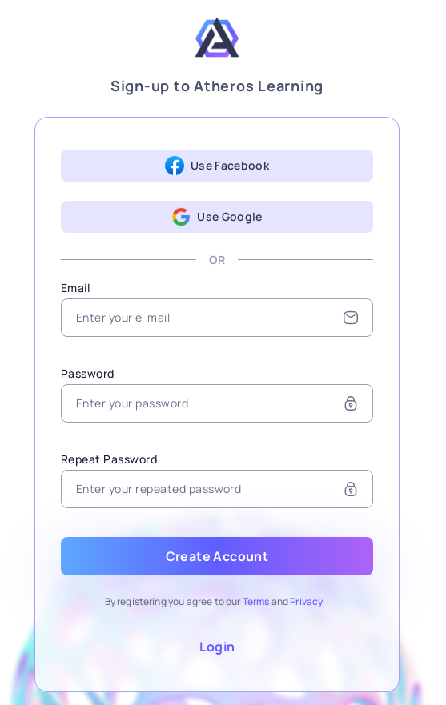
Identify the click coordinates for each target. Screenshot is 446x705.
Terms (256, 601)
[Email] (217, 317)
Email (75, 287)
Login (217, 646)
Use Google (217, 216)
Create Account (217, 556)
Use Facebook (217, 165)
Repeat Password (109, 459)
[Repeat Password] (217, 489)
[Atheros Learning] (217, 40)
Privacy (306, 601)
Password (88, 373)
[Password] (217, 403)
